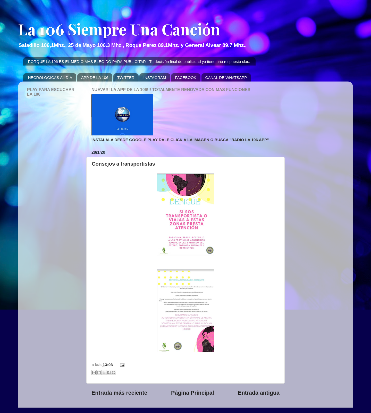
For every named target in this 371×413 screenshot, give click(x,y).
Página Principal (192, 393)
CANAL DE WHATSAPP (226, 77)
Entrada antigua (259, 393)
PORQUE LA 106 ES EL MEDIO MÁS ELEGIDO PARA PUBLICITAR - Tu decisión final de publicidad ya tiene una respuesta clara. (140, 61)
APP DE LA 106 (94, 77)
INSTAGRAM (154, 77)
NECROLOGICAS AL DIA (50, 77)
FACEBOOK (185, 77)
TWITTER (125, 77)
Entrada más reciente (119, 393)
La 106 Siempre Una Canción (119, 29)
